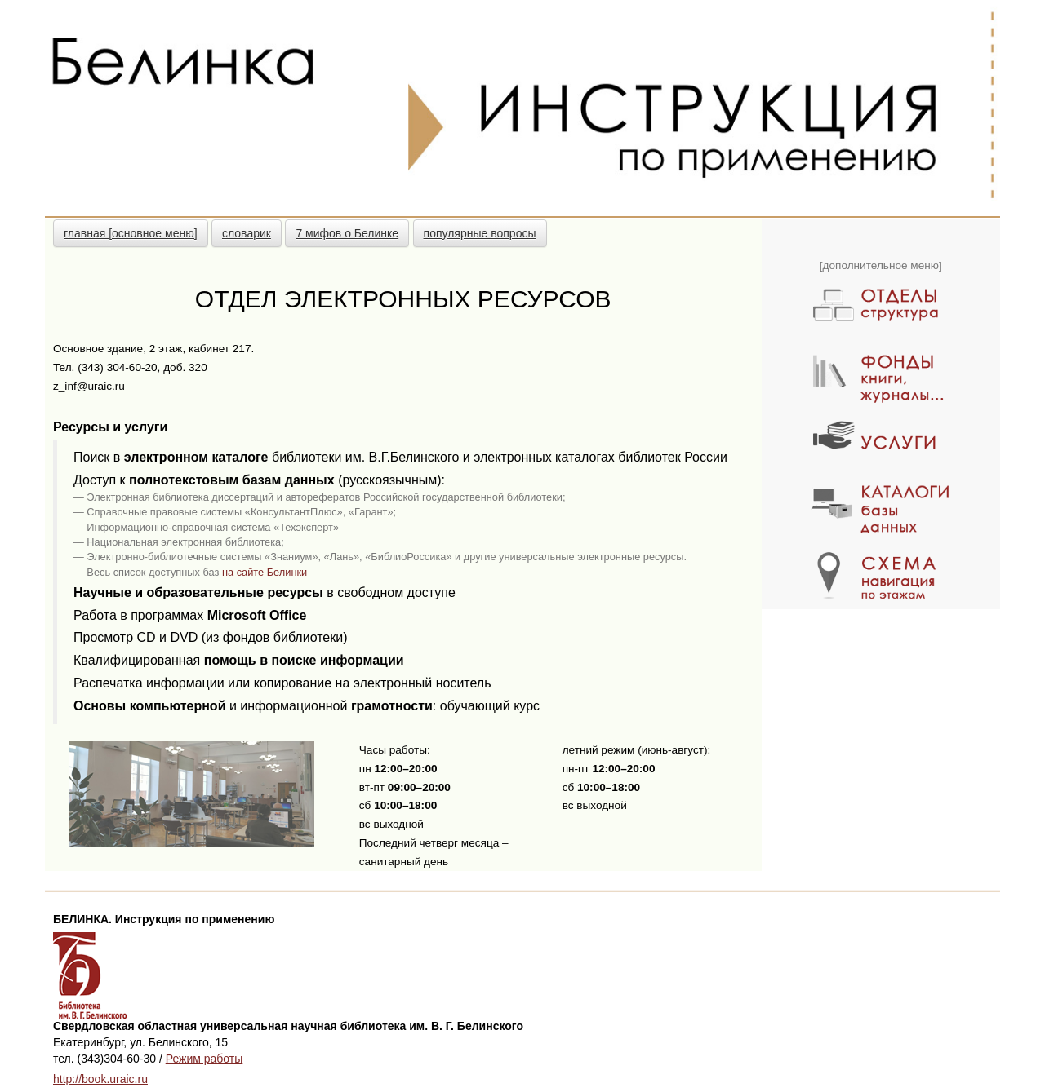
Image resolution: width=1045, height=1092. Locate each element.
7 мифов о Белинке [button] (347, 233)
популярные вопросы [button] (480, 233)
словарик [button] (246, 233)
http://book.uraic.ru (100, 1078)
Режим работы (204, 1058)
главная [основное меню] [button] (131, 233)
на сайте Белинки (264, 572)
